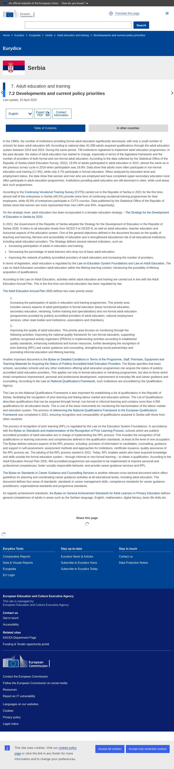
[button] (167, 13)
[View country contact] (61, 114)
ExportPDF (40, 114)
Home (6, 35)
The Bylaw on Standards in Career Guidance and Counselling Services (48, 472)
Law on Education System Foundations (102, 263)
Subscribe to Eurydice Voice (79, 562)
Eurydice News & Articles (77, 556)
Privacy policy (12, 717)
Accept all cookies (110, 748)
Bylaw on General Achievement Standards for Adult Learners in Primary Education (107, 493)
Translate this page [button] (127, 13)
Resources (10, 689)
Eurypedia (35, 35)
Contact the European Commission (25, 676)
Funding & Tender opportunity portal (26, 644)
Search (141, 25)
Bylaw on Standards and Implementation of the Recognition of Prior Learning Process (69, 430)
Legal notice (11, 723)
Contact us (126, 556)
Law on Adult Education (149, 263)
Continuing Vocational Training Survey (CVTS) (54, 192)
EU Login (9, 575)
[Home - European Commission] (43, 13)
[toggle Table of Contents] (45, 128)
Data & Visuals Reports (18, 562)
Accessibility (11, 624)
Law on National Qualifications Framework (68, 381)
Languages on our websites (21, 704)
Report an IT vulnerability (19, 696)
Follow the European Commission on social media (35, 683)
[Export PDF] (43, 114)
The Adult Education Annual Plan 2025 (27, 291)
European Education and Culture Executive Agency (38, 596)
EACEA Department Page (19, 637)
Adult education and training (73, 35)
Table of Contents (45, 128)
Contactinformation (61, 114)
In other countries (128, 128)
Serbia (48, 35)
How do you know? (75, 3)
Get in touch (11, 618)
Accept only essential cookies (148, 748)
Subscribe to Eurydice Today (79, 568)
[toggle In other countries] (128, 128)
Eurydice (19, 35)
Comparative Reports (16, 556)
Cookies (8, 710)
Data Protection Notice (133, 562)
